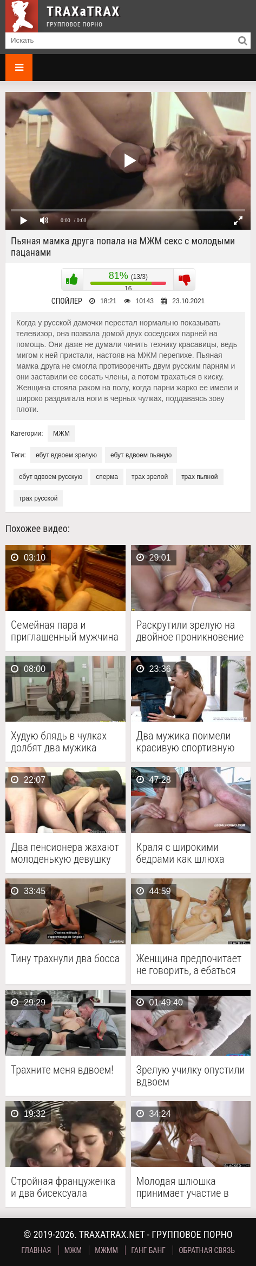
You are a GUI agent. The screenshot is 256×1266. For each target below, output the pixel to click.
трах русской (38, 498)
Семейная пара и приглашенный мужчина (65, 631)
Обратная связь (207, 1250)
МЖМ (61, 433)
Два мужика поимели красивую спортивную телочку (185, 742)
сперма (107, 477)
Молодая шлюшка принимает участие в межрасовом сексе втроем (182, 1187)
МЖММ (106, 1250)
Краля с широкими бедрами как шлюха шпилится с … (180, 853)
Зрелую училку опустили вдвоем (190, 1076)
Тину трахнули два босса (65, 958)
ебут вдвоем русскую (50, 477)
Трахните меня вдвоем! (62, 1070)
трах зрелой (150, 477)
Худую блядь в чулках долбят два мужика (59, 742)
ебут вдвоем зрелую (66, 455)
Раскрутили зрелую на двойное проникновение (190, 631)
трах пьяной (199, 477)
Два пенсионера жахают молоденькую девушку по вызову (65, 853)
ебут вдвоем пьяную (141, 455)
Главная (36, 1250)
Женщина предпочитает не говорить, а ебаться (189, 964)
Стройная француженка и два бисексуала (63, 1187)
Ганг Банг (148, 1250)
